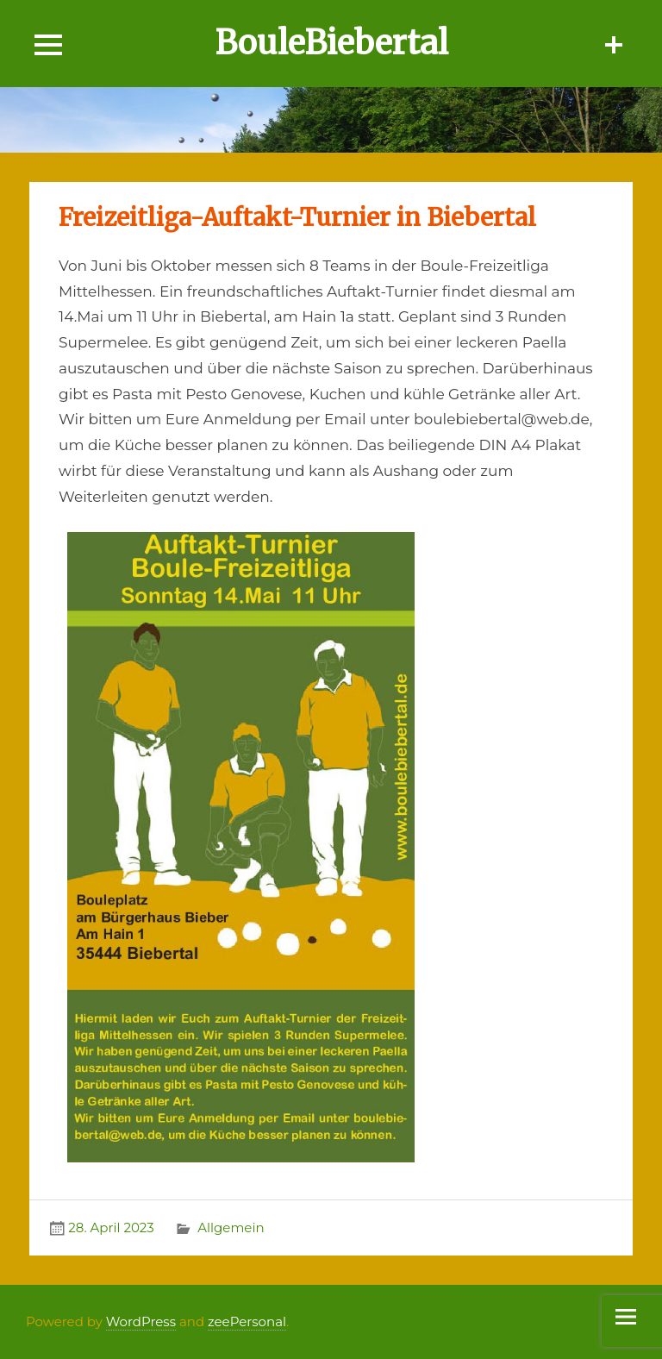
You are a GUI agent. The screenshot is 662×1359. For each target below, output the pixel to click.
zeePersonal (247, 1321)
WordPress (141, 1321)
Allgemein (230, 1227)
